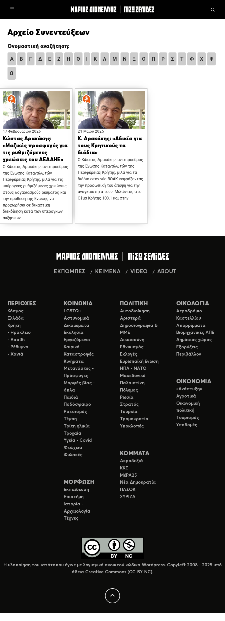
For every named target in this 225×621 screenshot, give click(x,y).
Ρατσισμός (75, 412)
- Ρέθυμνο (18, 347)
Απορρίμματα (191, 325)
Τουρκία (129, 412)
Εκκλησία (74, 332)
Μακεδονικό (133, 376)
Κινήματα (74, 361)
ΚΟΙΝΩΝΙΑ (78, 304)
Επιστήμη (74, 497)
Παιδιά (71, 397)
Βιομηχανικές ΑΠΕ (195, 332)
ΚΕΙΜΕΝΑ (107, 271)
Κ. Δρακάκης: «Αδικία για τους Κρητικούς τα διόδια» (110, 146)
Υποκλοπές (132, 426)
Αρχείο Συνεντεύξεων (49, 33)
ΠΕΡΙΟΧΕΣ (22, 304)
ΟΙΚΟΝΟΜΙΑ (193, 382)
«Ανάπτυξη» (189, 389)
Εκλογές (128, 354)
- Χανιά (15, 354)
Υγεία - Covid (78, 440)
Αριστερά (130, 318)
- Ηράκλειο (19, 332)
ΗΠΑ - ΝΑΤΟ (133, 368)
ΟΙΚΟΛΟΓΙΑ (192, 304)
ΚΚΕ (124, 468)
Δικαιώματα (76, 325)
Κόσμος (16, 311)
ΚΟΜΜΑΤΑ (134, 453)
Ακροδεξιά (131, 461)
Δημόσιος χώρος (194, 340)
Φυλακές (73, 455)
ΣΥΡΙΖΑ (128, 497)
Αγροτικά (186, 396)
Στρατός (129, 404)
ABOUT (166, 271)
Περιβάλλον (188, 354)
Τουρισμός (187, 417)
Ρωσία (127, 397)
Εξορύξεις (187, 347)
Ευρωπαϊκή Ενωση (139, 361)
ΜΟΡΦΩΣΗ (79, 482)
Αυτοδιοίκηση (135, 311)
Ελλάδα (16, 318)
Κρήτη (14, 325)
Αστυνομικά (76, 318)
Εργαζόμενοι (77, 340)
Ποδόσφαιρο (77, 404)
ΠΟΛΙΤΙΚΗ (134, 304)
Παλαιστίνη (132, 383)
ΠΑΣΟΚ (128, 489)
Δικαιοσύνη (132, 340)
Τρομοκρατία (134, 419)
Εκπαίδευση (76, 489)
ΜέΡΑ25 (128, 475)
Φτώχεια (73, 447)
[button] (36, 113)
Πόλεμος (129, 390)
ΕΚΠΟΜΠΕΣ (69, 271)
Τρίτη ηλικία (77, 426)
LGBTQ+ (73, 311)
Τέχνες (71, 518)
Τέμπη (70, 419)
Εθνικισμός (132, 347)
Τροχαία (72, 433)
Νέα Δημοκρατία (138, 482)
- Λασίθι (16, 340)
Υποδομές (186, 425)
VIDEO (139, 271)
